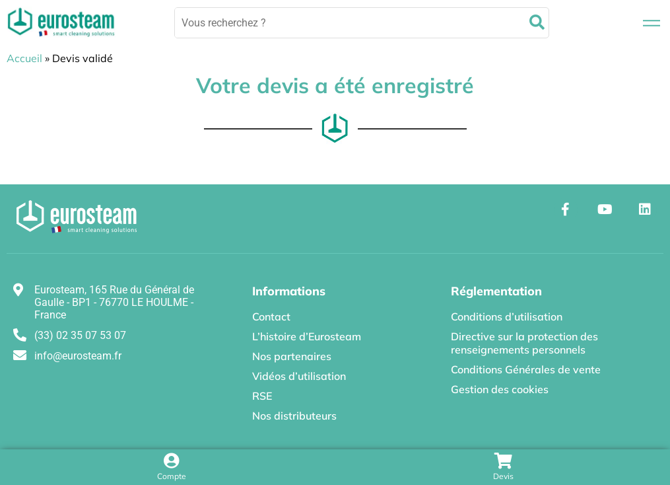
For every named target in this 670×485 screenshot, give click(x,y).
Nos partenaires (291, 356)
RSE (262, 395)
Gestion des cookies (500, 389)
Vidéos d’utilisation (299, 376)
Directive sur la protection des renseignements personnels (524, 343)
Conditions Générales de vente (526, 369)
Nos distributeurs (294, 415)
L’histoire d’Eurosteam (306, 336)
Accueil (24, 58)
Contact (271, 316)
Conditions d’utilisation (506, 316)
